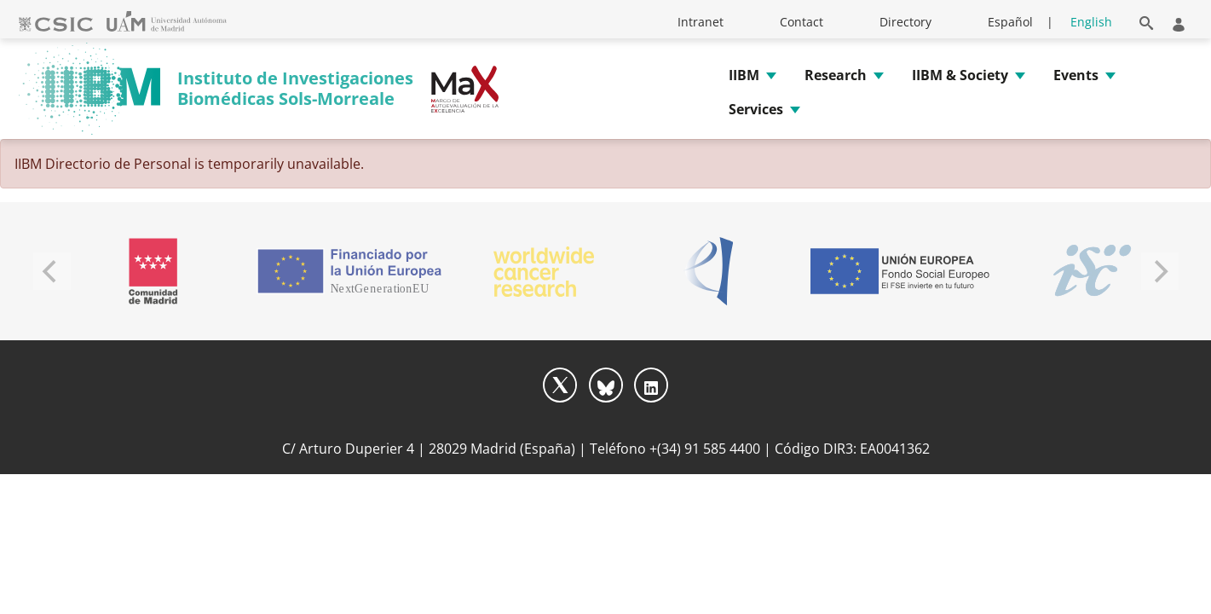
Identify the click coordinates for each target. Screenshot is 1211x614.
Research (835, 75)
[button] (1147, 20)
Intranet (701, 22)
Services (756, 109)
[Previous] (52, 271)
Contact (801, 22)
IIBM (744, 75)
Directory (905, 22)
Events (1076, 75)
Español (1010, 22)
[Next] (1160, 271)
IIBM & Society (960, 75)
